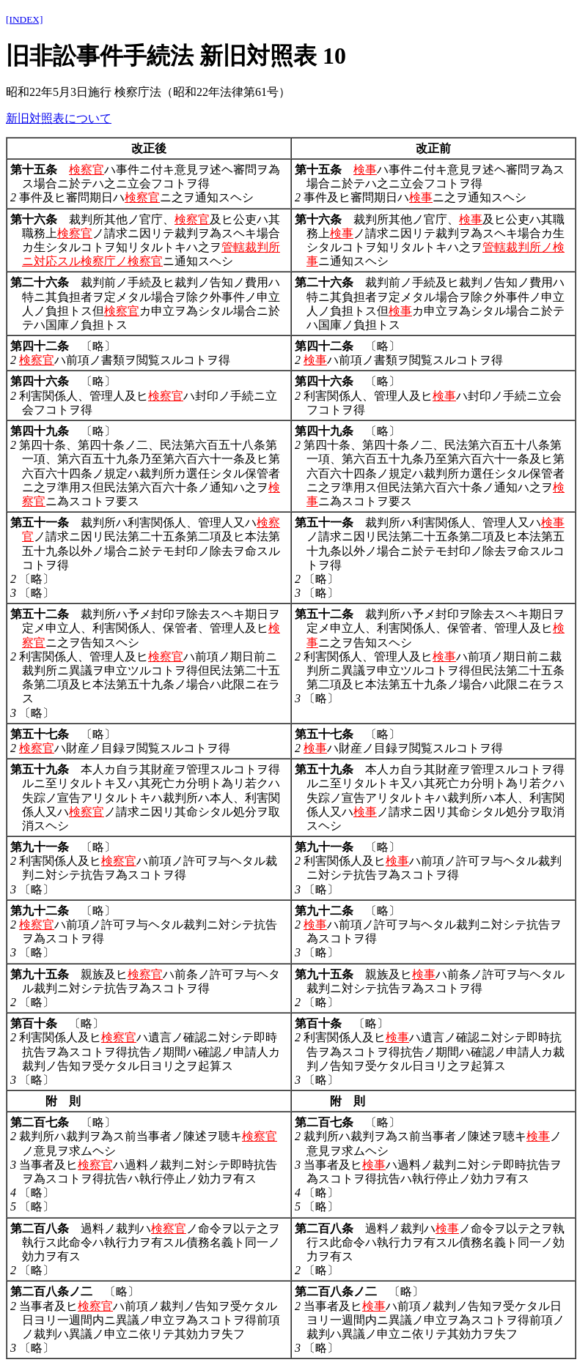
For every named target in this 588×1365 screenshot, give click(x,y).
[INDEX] (24, 19)
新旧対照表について (58, 118)
